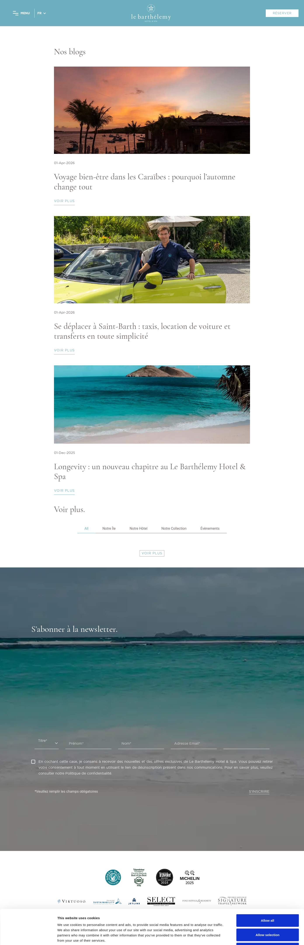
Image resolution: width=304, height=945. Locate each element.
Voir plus (64, 201)
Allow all (267, 888)
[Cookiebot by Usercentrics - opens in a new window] (28, 936)
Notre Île (109, 528)
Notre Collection (174, 528)
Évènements (209, 528)
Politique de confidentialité (88, 773)
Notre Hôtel (139, 528)
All (86, 528)
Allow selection (267, 902)
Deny (268, 916)
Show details (229, 936)
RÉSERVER (282, 13)
